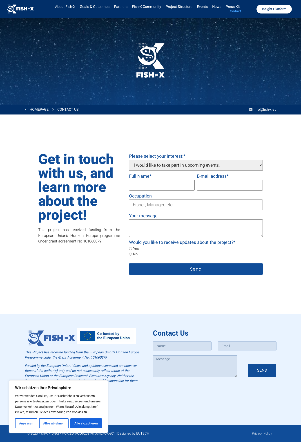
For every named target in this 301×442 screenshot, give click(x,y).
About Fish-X (65, 6)
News (216, 6)
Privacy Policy (262, 433)
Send (196, 269)
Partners (120, 6)
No (133, 254)
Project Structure (179, 6)
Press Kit (233, 6)
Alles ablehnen (54, 423)
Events (202, 6)
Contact (235, 11)
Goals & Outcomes (94, 6)
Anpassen (26, 423)
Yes (134, 249)
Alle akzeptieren (86, 423)
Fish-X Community (146, 6)
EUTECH (142, 433)
